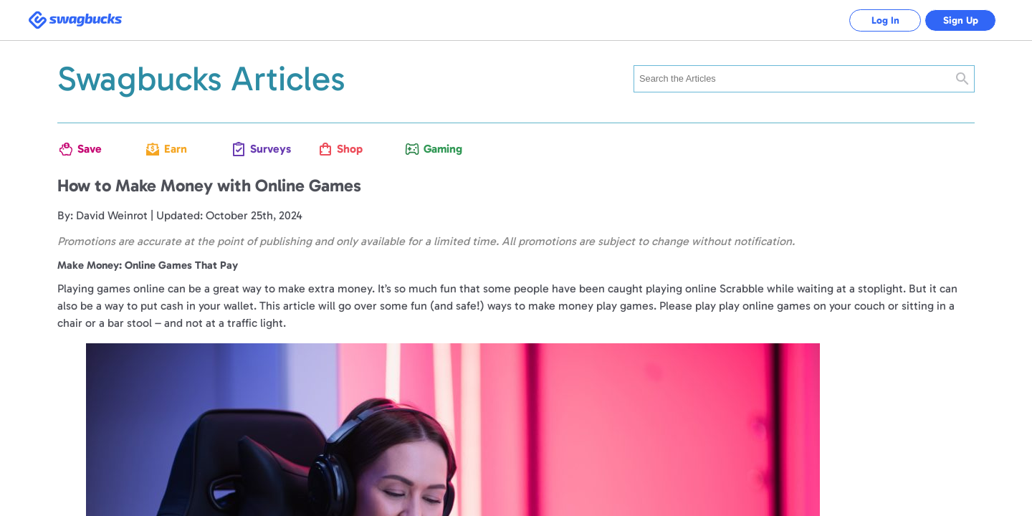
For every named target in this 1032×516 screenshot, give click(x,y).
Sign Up (960, 20)
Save (89, 149)
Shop (350, 149)
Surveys (266, 149)
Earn (175, 149)
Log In (885, 20)
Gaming (440, 149)
